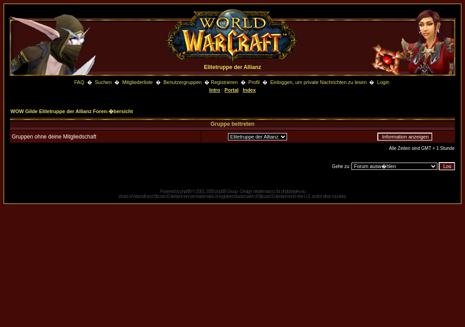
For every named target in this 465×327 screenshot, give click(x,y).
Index (249, 90)
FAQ (79, 82)
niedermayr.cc (264, 191)
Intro (214, 90)
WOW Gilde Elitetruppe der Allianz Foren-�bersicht (71, 111)
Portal (231, 90)
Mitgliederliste (137, 82)
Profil (254, 82)
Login (383, 82)
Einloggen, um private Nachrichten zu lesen (318, 82)
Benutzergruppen (182, 82)
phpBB (185, 191)
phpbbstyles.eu (293, 191)
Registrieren (224, 82)
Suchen (104, 82)
